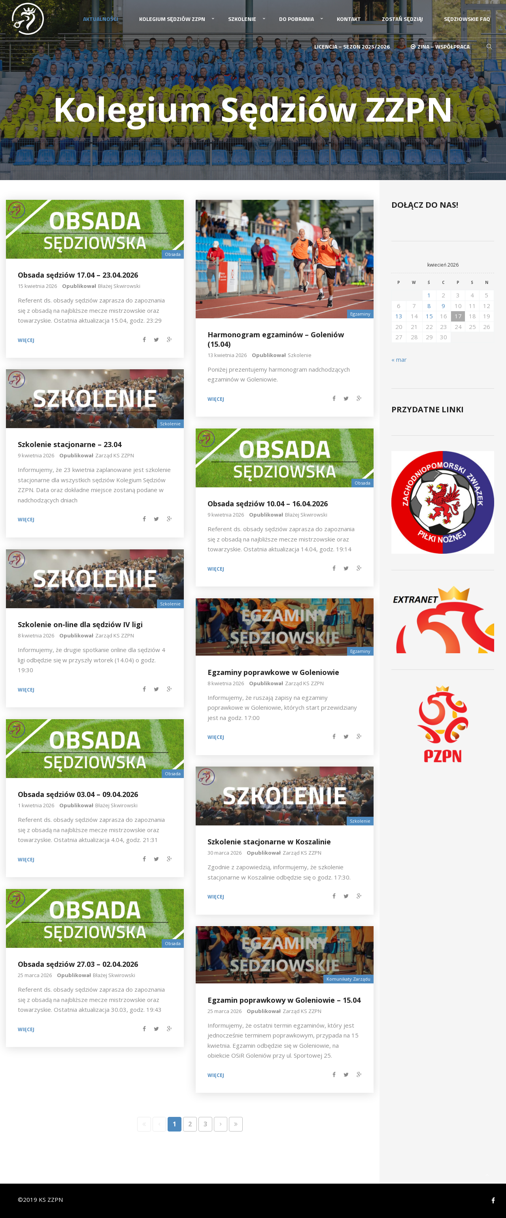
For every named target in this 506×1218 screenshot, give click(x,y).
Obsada (173, 254)
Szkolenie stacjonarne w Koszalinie (269, 841)
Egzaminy (360, 313)
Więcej (26, 340)
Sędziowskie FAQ (467, 19)
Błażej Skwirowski (119, 285)
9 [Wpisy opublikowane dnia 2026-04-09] (443, 305)
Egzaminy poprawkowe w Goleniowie (273, 672)
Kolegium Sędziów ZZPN (172, 19)
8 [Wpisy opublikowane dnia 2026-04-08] (429, 305)
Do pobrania (296, 19)
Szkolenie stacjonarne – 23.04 (69, 444)
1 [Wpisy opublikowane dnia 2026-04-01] (429, 295)
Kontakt (349, 19)
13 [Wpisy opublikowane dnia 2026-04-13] (398, 316)
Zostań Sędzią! (402, 19)
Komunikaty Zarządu (348, 979)
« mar (399, 359)
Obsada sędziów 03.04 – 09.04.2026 (78, 794)
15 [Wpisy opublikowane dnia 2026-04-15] (429, 316)
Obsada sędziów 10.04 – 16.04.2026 (268, 503)
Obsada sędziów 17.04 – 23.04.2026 (78, 275)
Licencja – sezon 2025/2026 (352, 46)
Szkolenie (242, 19)
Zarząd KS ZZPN (114, 455)
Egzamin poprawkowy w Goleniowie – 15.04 (284, 999)
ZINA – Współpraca (440, 46)
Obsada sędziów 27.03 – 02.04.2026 (78, 964)
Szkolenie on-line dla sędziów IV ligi (80, 624)
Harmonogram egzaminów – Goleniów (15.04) (276, 339)
